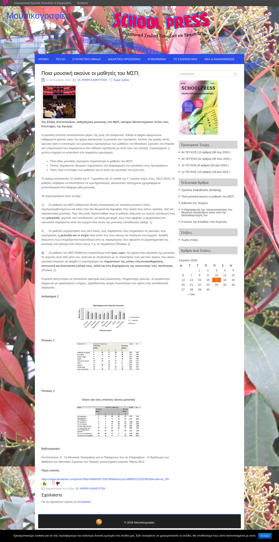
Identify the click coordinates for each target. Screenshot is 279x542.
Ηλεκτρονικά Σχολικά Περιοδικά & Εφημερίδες (42, 3)
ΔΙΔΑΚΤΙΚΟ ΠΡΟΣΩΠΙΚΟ (124, 59)
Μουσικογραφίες (38, 15)
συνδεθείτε (84, 501)
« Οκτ (191, 294)
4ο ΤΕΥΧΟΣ (189, 152)
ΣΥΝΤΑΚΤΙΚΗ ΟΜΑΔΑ (86, 59)
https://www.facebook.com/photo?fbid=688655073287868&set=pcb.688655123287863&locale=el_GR (105, 479)
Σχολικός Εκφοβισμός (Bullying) (201, 190)
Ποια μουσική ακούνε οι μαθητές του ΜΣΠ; (208, 196)
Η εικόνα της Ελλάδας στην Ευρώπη (204, 221)
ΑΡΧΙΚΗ (43, 59)
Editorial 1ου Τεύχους (194, 203)
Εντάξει (265, 535)
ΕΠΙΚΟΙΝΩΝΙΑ (157, 59)
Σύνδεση (82, 3)
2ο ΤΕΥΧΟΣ (189, 165)
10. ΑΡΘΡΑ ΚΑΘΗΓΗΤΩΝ (92, 80)
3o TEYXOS (189, 158)
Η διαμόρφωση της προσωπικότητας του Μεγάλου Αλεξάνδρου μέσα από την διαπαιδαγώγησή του (206, 212)
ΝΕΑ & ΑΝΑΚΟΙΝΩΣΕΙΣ (220, 59)
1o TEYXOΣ (189, 171)
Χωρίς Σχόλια (121, 80)
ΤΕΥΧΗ (60, 59)
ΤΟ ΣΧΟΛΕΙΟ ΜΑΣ (185, 59)
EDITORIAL (45, 69)
